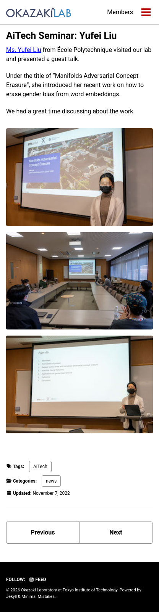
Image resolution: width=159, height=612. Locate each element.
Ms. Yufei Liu (23, 49)
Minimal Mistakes (38, 596)
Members (120, 12)
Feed (37, 579)
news (51, 481)
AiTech (40, 466)
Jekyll (11, 596)
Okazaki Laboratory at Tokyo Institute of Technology (69, 590)
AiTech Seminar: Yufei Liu (61, 35)
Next (115, 532)
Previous (43, 532)
